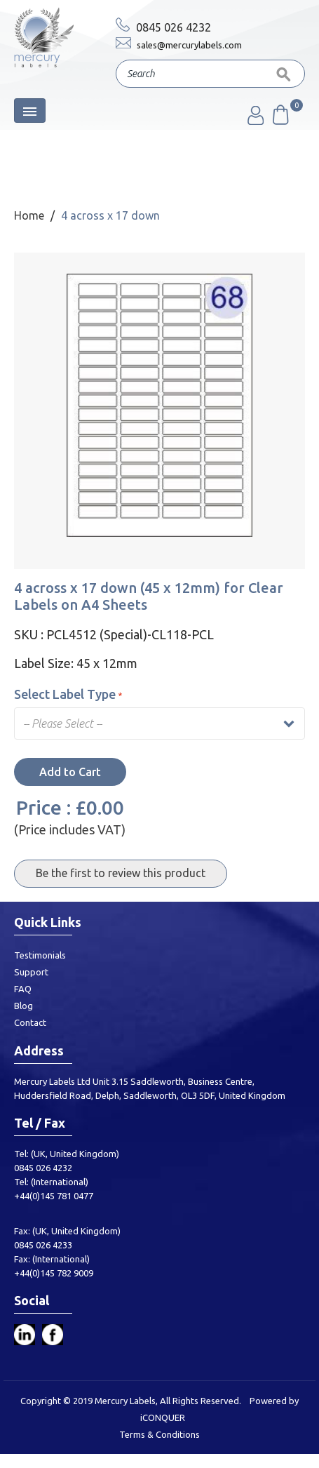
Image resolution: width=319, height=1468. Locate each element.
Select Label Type (68, 694)
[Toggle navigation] (30, 110)
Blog (23, 1005)
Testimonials (40, 955)
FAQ (23, 989)
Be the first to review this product (120, 873)
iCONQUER (162, 1417)
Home (29, 215)
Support (31, 972)
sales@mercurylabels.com (179, 45)
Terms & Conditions (159, 1434)
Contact (30, 1022)
